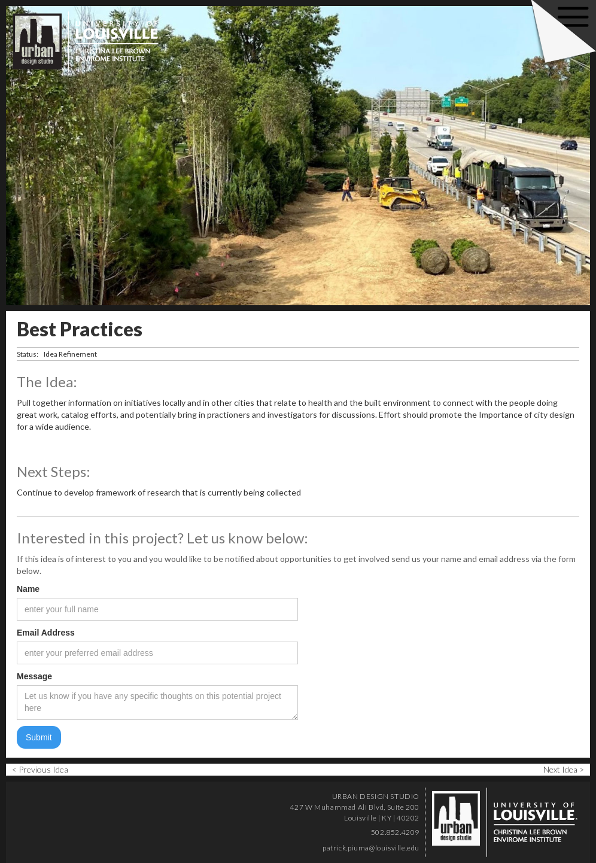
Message (34, 676)
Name (28, 589)
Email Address (46, 632)
